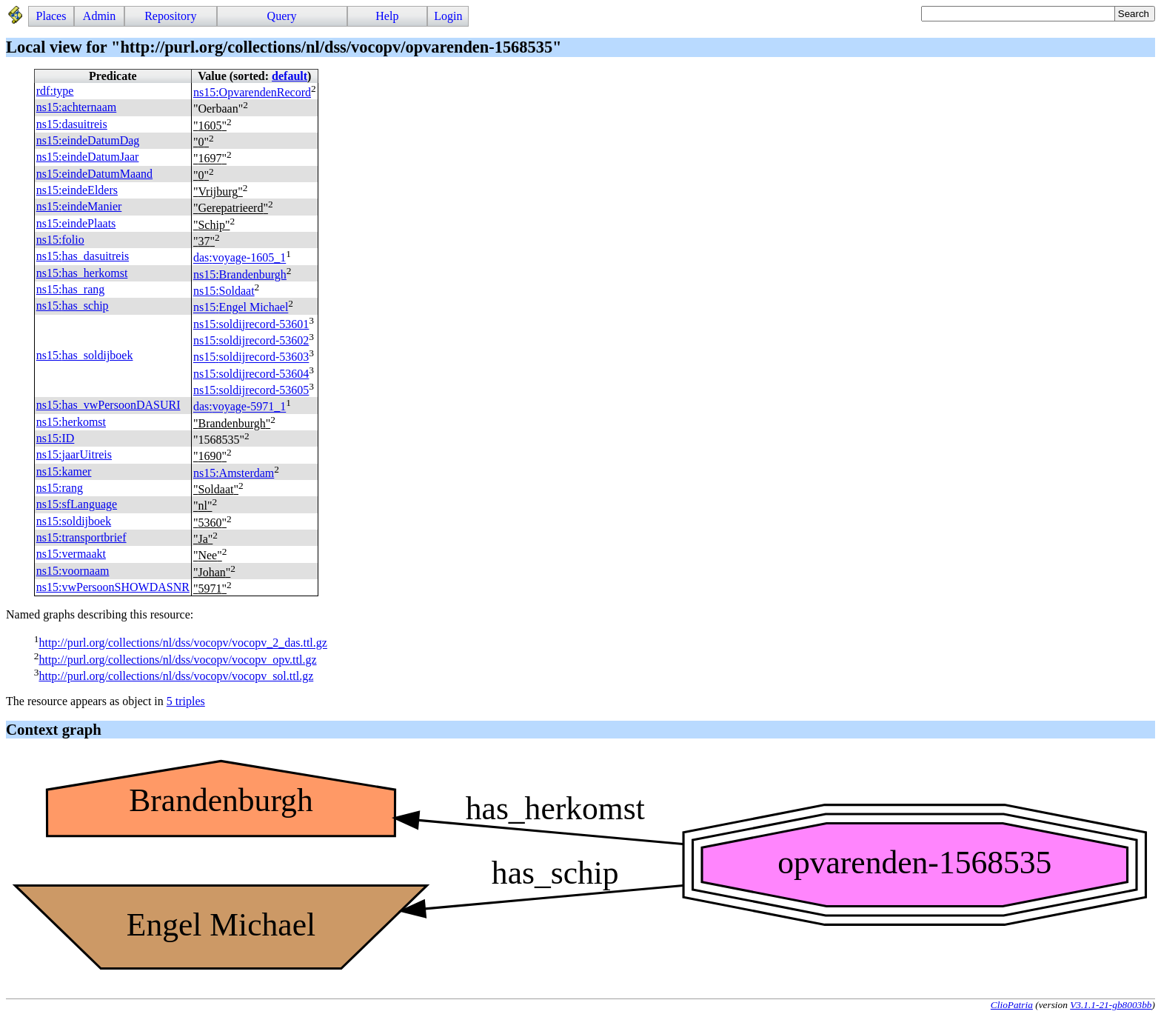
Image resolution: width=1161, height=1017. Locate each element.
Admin (99, 16)
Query (282, 16)
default (289, 76)
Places (51, 16)
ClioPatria (1012, 1004)
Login (448, 16)
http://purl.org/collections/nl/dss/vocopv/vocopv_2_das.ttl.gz (183, 643)
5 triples (186, 701)
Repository (170, 16)
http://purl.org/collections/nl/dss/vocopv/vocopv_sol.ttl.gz (176, 676)
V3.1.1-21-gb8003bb (1110, 1004)
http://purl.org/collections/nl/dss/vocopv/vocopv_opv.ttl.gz (177, 659)
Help (386, 16)
